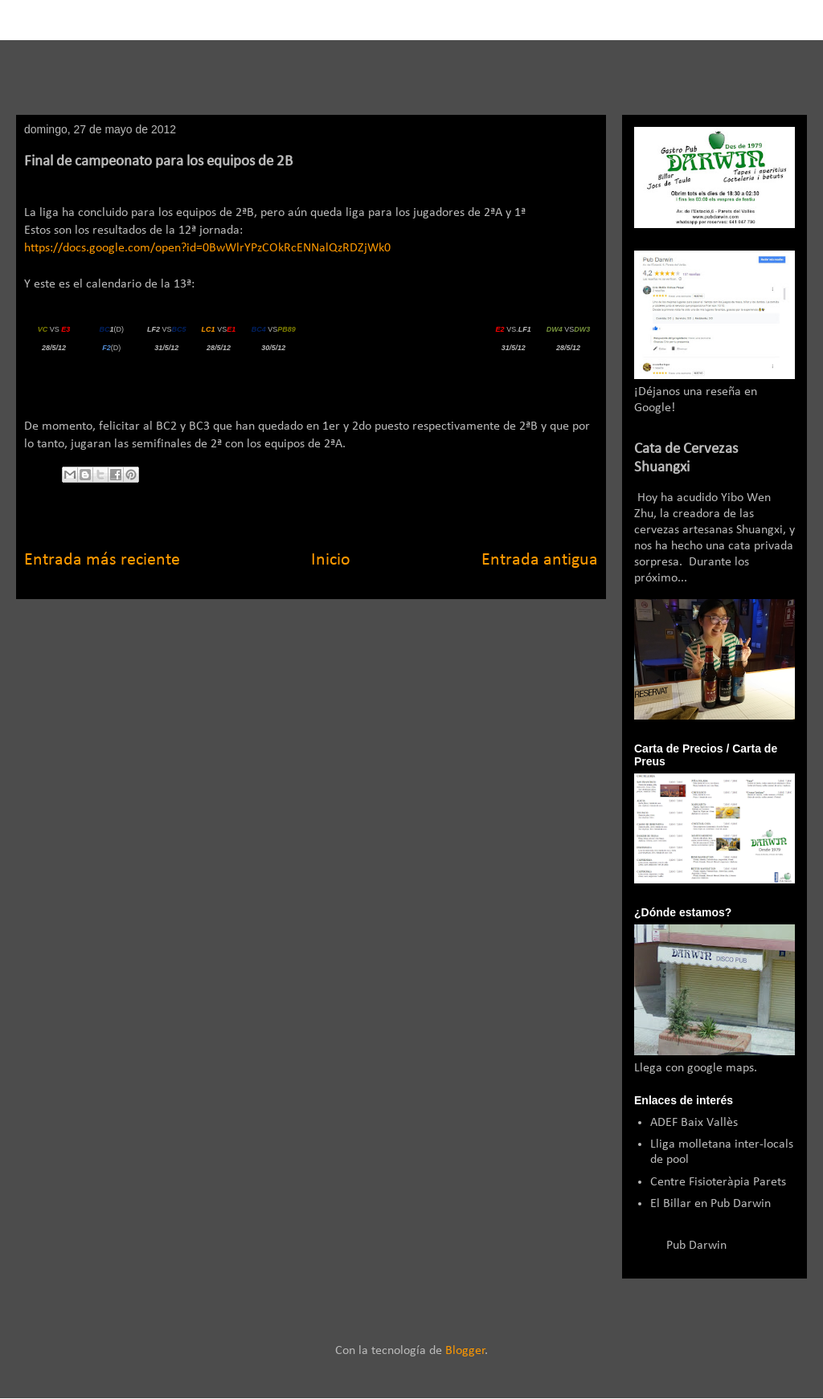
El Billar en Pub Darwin (710, 1203)
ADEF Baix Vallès (694, 1122)
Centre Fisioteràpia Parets (718, 1182)
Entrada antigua (539, 560)
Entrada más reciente (102, 560)
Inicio (330, 560)
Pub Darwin (696, 1245)
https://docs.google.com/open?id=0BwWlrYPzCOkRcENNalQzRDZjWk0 (207, 248)
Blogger (465, 1350)
